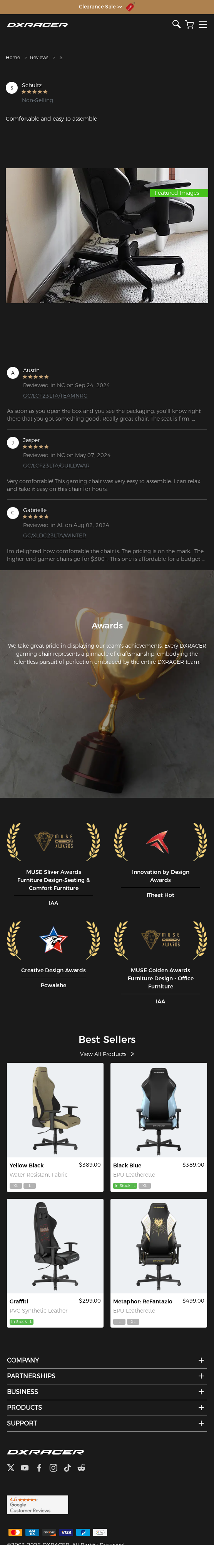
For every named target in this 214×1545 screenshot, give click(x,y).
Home (13, 57)
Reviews (39, 57)
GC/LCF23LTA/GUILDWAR (56, 465)
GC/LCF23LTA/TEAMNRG (55, 395)
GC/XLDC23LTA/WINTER (54, 535)
